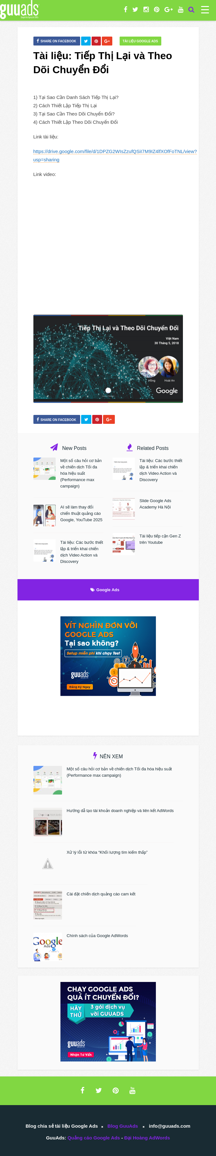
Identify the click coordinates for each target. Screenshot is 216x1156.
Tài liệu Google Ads (140, 41)
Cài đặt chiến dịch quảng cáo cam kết (101, 894)
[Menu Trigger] (205, 9)
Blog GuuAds (123, 1126)
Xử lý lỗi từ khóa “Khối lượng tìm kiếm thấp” (107, 852)
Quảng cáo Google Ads (93, 1137)
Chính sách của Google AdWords (97, 935)
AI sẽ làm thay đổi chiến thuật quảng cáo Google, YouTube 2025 (81, 513)
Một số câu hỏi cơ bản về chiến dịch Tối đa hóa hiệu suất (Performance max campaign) (81, 473)
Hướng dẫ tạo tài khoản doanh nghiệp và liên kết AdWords (120, 810)
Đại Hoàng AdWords (147, 1137)
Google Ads (107, 589)
